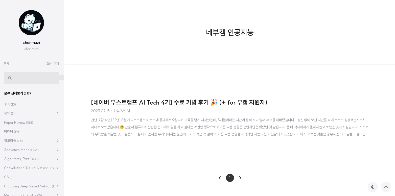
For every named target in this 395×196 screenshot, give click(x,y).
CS (10, 177)
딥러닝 (12, 131)
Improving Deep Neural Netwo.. (31, 186)
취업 (10, 113)
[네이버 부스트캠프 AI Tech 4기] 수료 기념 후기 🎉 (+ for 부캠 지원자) (179, 102)
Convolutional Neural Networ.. (30, 168)
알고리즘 (14, 140)
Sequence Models (22, 150)
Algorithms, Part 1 (22, 159)
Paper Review (19, 122)
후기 (11, 104)
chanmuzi (32, 42)
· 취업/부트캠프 (122, 111)
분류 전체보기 (18, 93)
